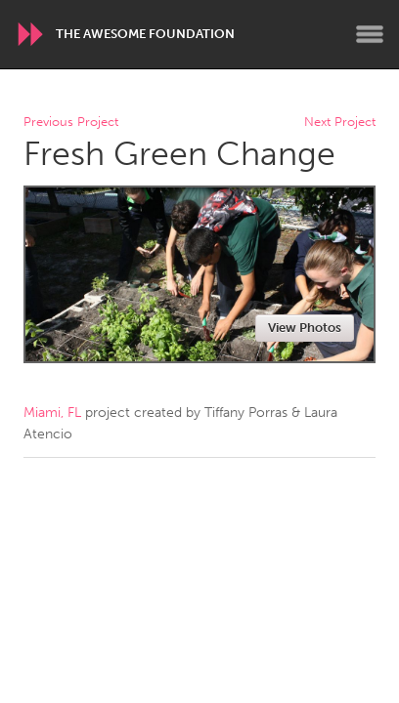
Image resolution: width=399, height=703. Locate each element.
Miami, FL (52, 412)
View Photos (304, 327)
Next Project (340, 122)
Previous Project (70, 122)
